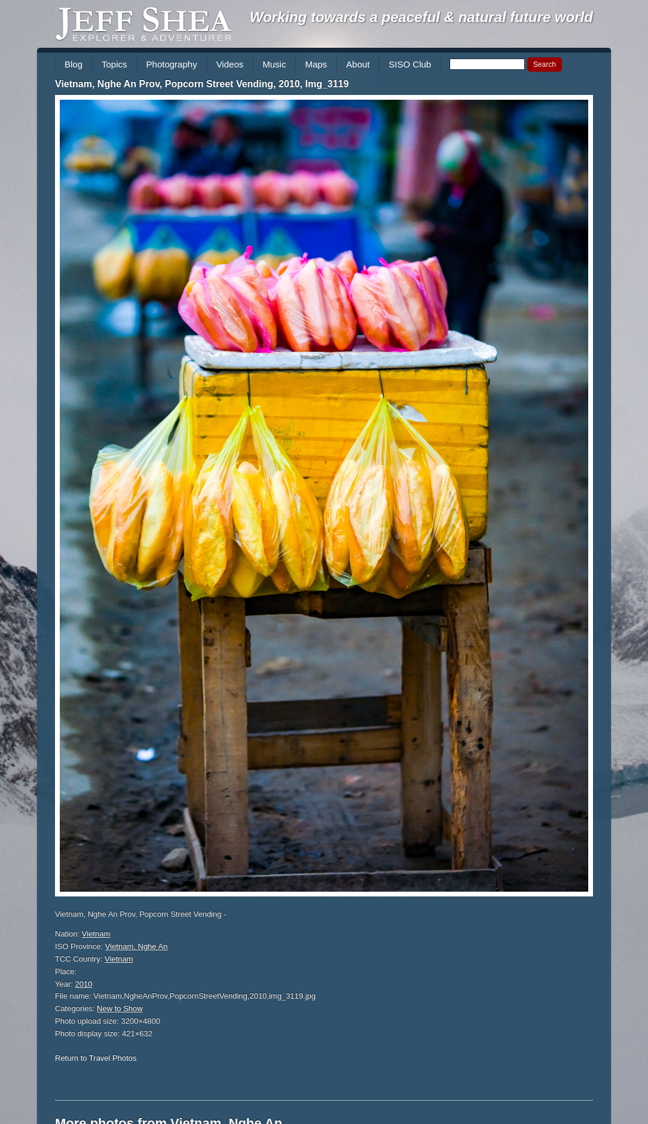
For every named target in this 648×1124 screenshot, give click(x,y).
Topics (114, 64)
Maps (316, 64)
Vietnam (96, 933)
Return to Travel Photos (96, 1058)
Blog (73, 64)
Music (274, 64)
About (357, 64)
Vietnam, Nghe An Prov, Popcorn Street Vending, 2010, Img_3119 (202, 84)
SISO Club (410, 64)
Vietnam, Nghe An (136, 946)
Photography (171, 64)
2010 (84, 983)
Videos (230, 64)
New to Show (120, 1008)
